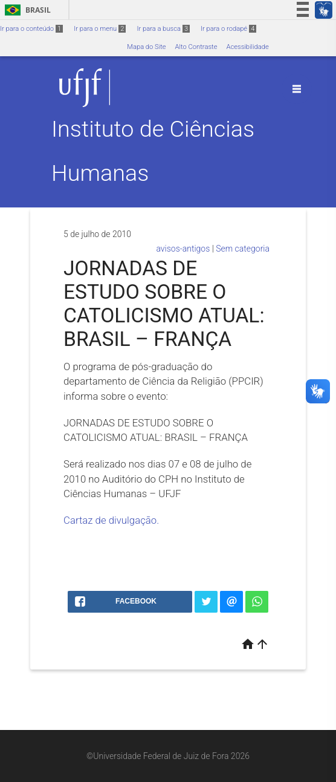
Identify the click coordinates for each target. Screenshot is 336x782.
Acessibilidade (247, 47)
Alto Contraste (196, 47)
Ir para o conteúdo (31, 29)
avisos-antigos (183, 248)
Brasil (25, 10)
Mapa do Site (146, 47)
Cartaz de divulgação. (111, 520)
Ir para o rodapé (228, 29)
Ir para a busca (163, 29)
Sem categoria (243, 248)
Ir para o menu (100, 29)
